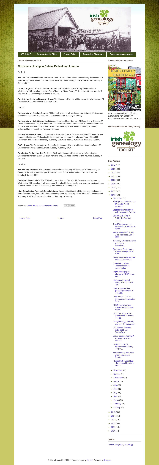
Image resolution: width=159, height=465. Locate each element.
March (116, 400)
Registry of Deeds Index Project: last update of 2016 (123, 251)
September (118, 378)
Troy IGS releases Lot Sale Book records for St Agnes (124, 226)
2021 (113, 176)
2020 (113, 180)
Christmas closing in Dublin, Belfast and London (122, 218)
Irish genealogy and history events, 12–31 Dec (123, 282)
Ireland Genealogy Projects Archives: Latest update (121, 266)
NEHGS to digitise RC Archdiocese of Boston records (123, 315)
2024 (113, 165)
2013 (113, 420)
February (117, 404)
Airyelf (89, 460)
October (117, 374)
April (115, 396)
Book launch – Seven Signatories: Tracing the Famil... (124, 299)
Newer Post (25, 218)
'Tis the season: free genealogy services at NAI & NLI (123, 290)
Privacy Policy (70, 54)
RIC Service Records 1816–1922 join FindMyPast (122, 330)
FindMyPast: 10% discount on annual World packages (124, 203)
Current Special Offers (47, 54)
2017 (113, 191)
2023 (113, 169)
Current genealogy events (121, 54)
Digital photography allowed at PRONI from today (123, 274)
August (116, 381)
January (117, 408)
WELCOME (26, 54)
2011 (113, 427)
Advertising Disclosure (93, 54)
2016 (113, 195)
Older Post (97, 218)
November (118, 370)
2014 (113, 416)
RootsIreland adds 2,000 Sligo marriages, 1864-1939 (123, 234)
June (115, 389)
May (115, 393)
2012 (113, 423)
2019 (113, 184)
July (115, 385)
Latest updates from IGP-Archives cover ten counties (123, 338)
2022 (113, 173)
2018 (113, 188)
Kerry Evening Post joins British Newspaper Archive (123, 355)
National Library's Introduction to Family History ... (123, 346)
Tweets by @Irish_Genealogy (120, 445)
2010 (113, 431)
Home (61, 218)
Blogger (107, 460)
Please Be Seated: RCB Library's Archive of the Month (123, 363)
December (118, 198)
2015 (113, 412)
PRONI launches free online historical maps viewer (123, 307)
